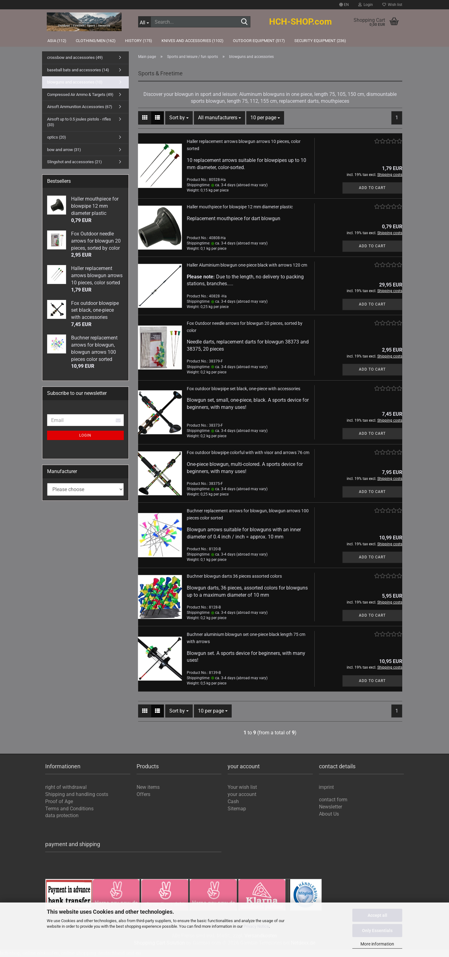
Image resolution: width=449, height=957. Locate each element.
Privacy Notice (256, 926)
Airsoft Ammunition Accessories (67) (79, 106)
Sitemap (237, 809)
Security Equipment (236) (320, 40)
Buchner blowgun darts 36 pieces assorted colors (234, 576)
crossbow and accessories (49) (75, 57)
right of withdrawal (66, 787)
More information (377, 943)
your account (242, 794)
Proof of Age (59, 801)
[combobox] (179, 118)
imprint (326, 787)
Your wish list (242, 787)
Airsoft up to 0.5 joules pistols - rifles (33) (79, 122)
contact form (333, 800)
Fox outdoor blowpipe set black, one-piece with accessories (243, 388)
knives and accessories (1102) (193, 40)
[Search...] (144, 21)
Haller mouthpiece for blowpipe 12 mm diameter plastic (240, 206)
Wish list (392, 4)
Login (85, 435)
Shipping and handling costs (76, 794)
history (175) (138, 40)
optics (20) (56, 137)
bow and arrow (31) (64, 149)
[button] (344, 4)
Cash (233, 801)
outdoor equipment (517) (259, 40)
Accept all (377, 915)
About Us (329, 814)
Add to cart (372, 188)
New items (148, 787)
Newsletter (330, 807)
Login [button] (365, 4)
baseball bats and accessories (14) (78, 70)
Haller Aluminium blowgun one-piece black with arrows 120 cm (247, 265)
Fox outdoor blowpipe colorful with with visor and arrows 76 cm (248, 452)
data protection (62, 815)
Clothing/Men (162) (96, 40)
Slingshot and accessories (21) (74, 161)
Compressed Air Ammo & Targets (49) (80, 94)
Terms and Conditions (69, 809)
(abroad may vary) (252, 185)
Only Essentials (377, 930)
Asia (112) (56, 40)
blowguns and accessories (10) (75, 82)
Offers (143, 794)
